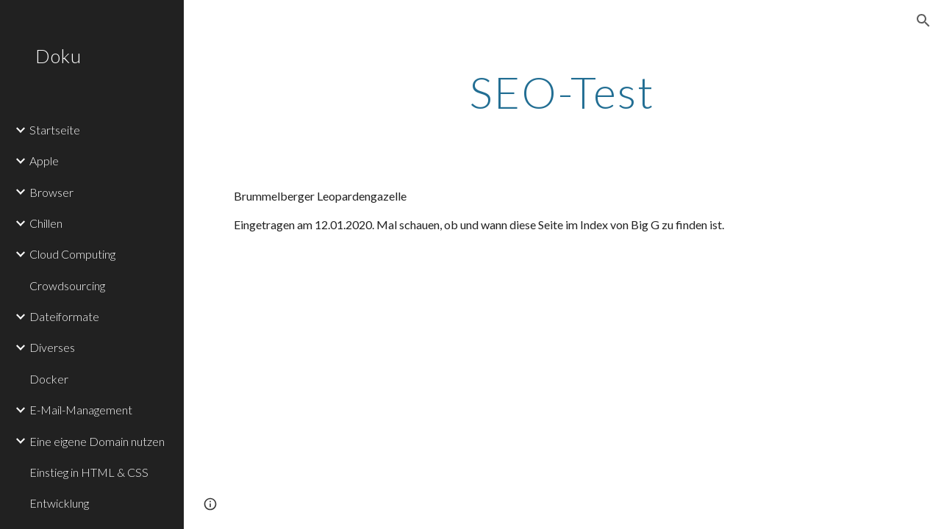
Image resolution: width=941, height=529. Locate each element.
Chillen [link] (45, 223)
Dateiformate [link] (64, 316)
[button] (923, 20)
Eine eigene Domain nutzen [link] (97, 441)
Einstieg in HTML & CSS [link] (89, 472)
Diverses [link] (52, 347)
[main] (562, 92)
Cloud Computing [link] (72, 254)
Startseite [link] (54, 130)
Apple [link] (44, 161)
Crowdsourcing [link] (67, 285)
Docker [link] (48, 379)
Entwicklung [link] (59, 503)
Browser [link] (51, 192)
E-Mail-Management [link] (80, 410)
